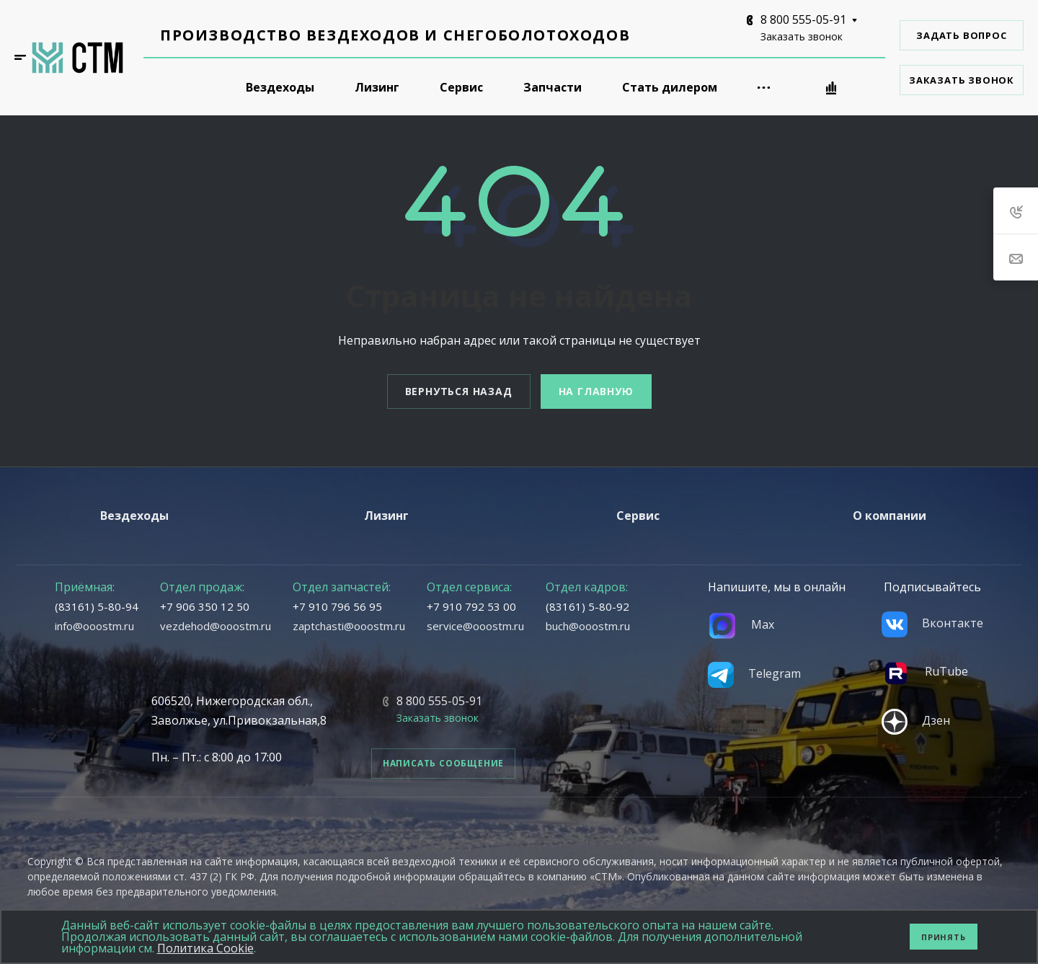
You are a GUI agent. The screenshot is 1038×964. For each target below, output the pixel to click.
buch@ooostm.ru (588, 626)
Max (741, 624)
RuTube (925, 671)
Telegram (754, 673)
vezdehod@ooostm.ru (215, 626)
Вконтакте (932, 623)
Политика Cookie (205, 948)
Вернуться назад (459, 391)
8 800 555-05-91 (803, 19)
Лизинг (386, 515)
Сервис (638, 515)
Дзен (916, 720)
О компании (889, 515)
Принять (943, 937)
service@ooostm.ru (475, 626)
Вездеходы (134, 515)
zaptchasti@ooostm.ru (349, 626)
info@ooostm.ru (94, 626)
